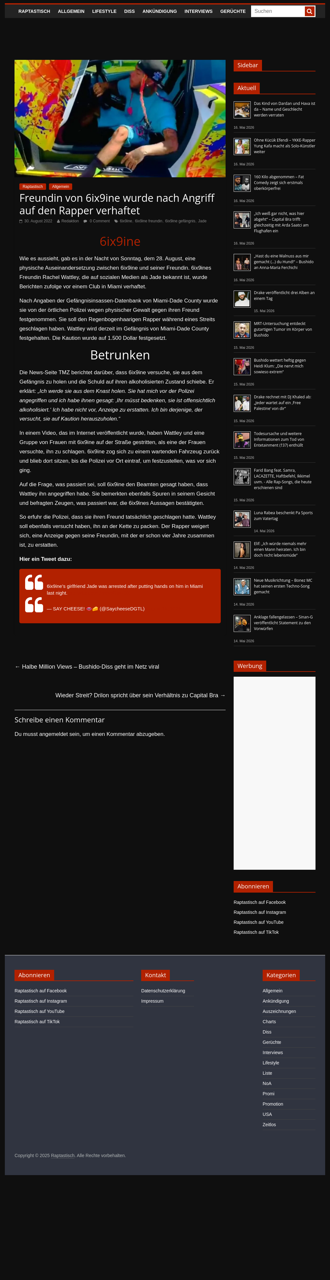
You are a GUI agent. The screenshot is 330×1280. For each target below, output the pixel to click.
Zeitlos (269, 1124)
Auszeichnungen (279, 1011)
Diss (129, 11)
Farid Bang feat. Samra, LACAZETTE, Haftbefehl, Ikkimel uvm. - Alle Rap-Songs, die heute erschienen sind (283, 479)
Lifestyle (104, 11)
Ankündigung (159, 11)
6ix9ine (126, 221)
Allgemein (71, 11)
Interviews (199, 11)
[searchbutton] (310, 11)
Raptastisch (34, 11)
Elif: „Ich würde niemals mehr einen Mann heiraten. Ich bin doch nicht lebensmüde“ (280, 549)
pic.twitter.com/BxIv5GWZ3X (99, 593)
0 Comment (96, 221)
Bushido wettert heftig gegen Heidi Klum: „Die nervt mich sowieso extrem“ (280, 366)
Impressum (152, 1001)
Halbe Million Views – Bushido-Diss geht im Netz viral (87, 666)
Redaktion (70, 221)
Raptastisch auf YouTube (259, 922)
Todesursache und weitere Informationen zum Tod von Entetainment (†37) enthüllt (279, 439)
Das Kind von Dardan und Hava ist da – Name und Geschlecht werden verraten (284, 109)
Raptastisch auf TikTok (256, 932)
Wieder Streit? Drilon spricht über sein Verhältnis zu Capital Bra (140, 695)
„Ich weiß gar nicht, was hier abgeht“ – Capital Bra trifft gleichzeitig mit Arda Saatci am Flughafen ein (281, 222)
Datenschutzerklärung (163, 990)
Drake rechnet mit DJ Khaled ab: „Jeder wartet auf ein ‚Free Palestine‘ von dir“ (282, 402)
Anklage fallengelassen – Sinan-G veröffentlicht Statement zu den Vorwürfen (283, 622)
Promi (269, 1093)
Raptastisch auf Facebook (260, 902)
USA (267, 1114)
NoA (267, 1083)
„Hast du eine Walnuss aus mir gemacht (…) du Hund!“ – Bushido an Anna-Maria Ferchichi (284, 261)
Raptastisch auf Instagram (260, 912)
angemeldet (53, 734)
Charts (269, 1021)
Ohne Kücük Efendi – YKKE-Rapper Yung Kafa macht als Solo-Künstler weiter (284, 145)
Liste (267, 1073)
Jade (202, 221)
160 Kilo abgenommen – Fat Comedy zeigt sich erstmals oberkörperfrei (279, 182)
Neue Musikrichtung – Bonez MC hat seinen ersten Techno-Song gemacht (283, 586)
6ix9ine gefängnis (180, 221)
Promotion (273, 1104)
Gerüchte (233, 11)
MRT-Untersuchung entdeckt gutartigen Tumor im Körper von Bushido (283, 329)
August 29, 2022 (163, 608)
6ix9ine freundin (148, 221)
